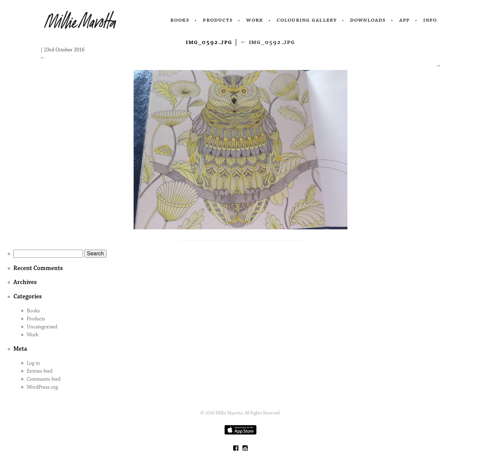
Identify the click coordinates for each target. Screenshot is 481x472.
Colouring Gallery (307, 20)
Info (430, 20)
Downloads (368, 20)
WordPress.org (42, 387)
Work (254, 20)
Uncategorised (42, 327)
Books (180, 20)
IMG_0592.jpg (267, 42)
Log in (33, 363)
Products (218, 20)
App (404, 20)
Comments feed (43, 379)
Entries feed (39, 371)
